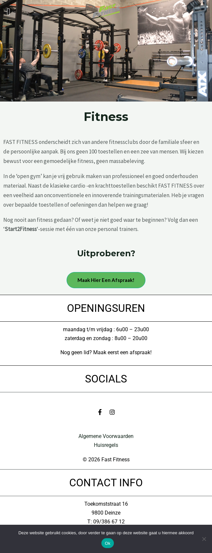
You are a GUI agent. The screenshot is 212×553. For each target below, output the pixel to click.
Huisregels (106, 445)
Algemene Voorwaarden (106, 436)
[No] (204, 539)
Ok (107, 543)
